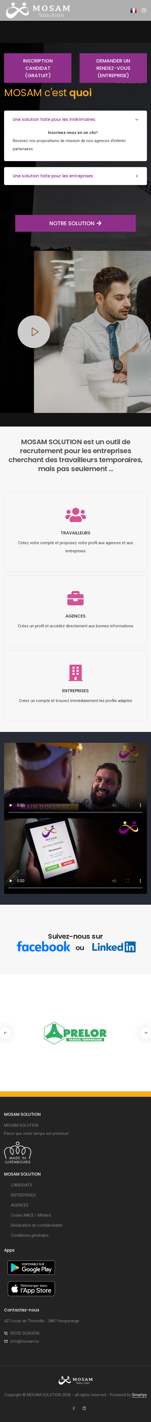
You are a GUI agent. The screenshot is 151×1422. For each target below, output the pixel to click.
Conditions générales (30, 1235)
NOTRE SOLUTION (58, 223)
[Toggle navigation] (144, 10)
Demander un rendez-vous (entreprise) (105, 68)
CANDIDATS (21, 1185)
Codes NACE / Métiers (31, 1215)
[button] (145, 1033)
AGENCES (20, 1205)
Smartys (139, 1394)
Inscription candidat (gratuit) (28, 68)
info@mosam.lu (24, 1341)
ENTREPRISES (23, 1195)
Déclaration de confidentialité (36, 1225)
